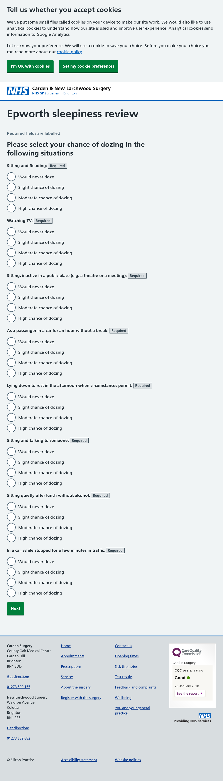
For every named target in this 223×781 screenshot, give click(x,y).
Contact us (123, 646)
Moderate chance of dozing (45, 197)
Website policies (128, 760)
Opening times (127, 656)
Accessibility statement (79, 760)
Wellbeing (123, 698)
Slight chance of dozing (41, 187)
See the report (188, 693)
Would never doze (36, 176)
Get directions (18, 676)
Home (66, 646)
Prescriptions (71, 666)
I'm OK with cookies (30, 66)
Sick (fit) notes (126, 666)
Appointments (72, 656)
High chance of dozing (40, 208)
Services (67, 677)
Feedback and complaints (135, 687)
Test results (123, 677)
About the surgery (76, 687)
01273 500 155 (18, 687)
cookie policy (69, 51)
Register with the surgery (81, 698)
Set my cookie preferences (88, 66)
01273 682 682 (18, 738)
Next (15, 608)
